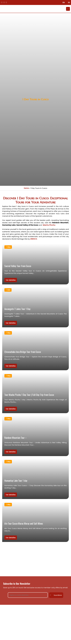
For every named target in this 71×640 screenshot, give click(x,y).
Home (26, 188)
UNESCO (33, 239)
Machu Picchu (49, 225)
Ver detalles (11, 280)
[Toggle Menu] (68, 9)
